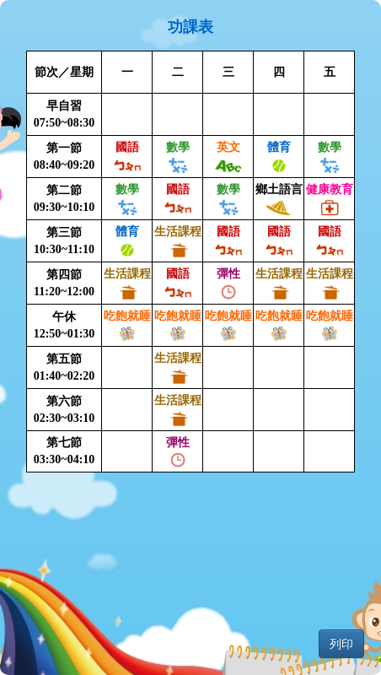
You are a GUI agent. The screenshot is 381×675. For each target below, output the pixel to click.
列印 (341, 644)
